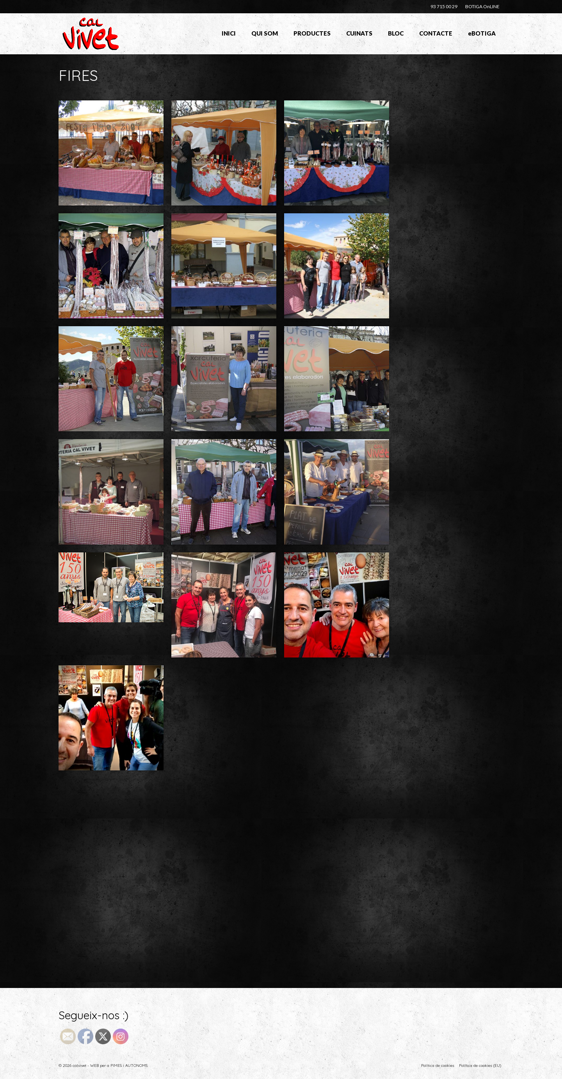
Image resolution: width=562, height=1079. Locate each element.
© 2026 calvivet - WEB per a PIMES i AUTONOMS (103, 1065)
